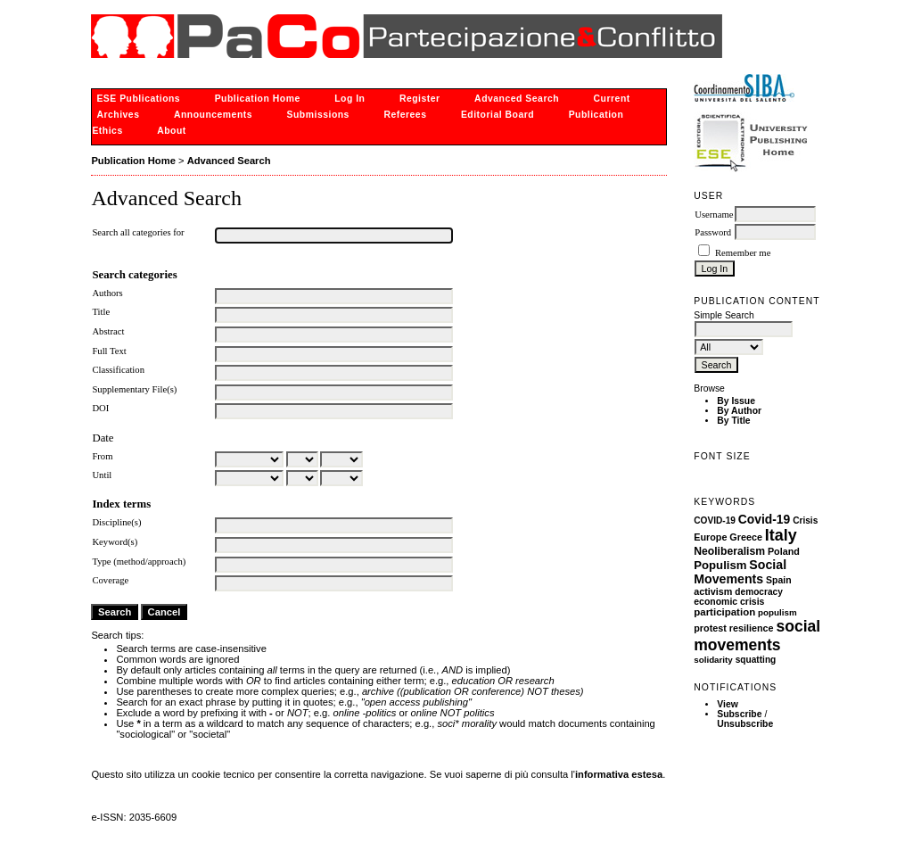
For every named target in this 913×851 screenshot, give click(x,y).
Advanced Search (516, 98)
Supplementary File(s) (134, 389)
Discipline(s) (116, 522)
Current (612, 98)
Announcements (213, 115)
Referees (404, 115)
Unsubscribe (745, 724)
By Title (733, 421)
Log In (349, 98)
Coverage (110, 580)
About (171, 131)
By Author (739, 411)
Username (714, 214)
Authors (107, 293)
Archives (117, 115)
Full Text (109, 351)
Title (101, 312)
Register (419, 98)
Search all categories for (138, 232)
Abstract (108, 331)
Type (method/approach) (138, 561)
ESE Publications (138, 98)
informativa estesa (618, 774)
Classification (118, 370)
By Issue (736, 401)
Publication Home (257, 98)
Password (713, 232)
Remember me (742, 253)
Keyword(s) (114, 542)
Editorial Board (497, 115)
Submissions (318, 115)
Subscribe (739, 714)
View (727, 704)
